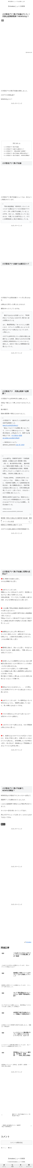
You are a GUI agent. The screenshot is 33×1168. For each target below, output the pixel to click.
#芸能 (20, 435)
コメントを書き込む (16, 1142)
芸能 (4, 824)
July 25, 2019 (20, 445)
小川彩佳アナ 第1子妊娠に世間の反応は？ (17, 153)
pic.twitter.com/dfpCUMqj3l (11, 438)
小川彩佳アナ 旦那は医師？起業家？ (15, 151)
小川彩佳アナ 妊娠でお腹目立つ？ (14, 149)
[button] (29, 522)
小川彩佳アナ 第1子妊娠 (12, 147)
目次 (14, 143)
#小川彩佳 (15, 435)
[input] (16, 521)
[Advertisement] (16, 70)
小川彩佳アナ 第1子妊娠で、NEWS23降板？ (17, 155)
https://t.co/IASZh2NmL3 (10, 425)
